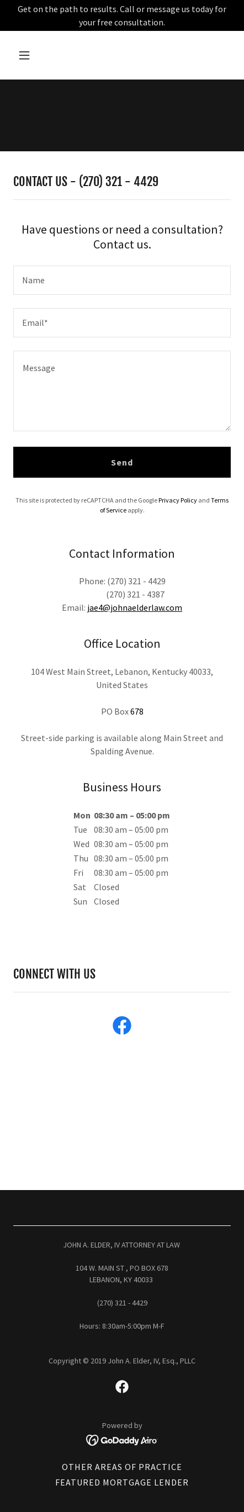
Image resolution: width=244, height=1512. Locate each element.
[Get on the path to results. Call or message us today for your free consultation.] (122, 15)
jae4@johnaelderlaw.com (134, 607)
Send (122, 462)
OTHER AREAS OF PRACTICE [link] (122, 1466)
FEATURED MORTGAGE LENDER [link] (122, 1482)
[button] (38, 55)
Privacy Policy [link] (177, 500)
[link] (122, 1027)
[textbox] (122, 280)
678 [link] (137, 711)
